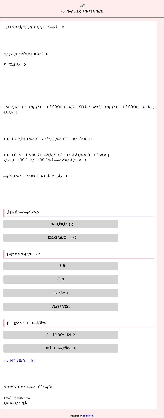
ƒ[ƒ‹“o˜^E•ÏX (60, 334)
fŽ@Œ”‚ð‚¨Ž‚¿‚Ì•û (61, 237)
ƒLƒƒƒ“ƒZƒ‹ (61, 306)
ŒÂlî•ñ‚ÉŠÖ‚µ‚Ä (61, 348)
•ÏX (60, 279)
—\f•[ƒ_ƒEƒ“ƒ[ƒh (19, 360)
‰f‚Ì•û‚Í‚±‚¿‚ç (60, 224)
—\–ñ (61, 266)
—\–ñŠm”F (60, 293)
